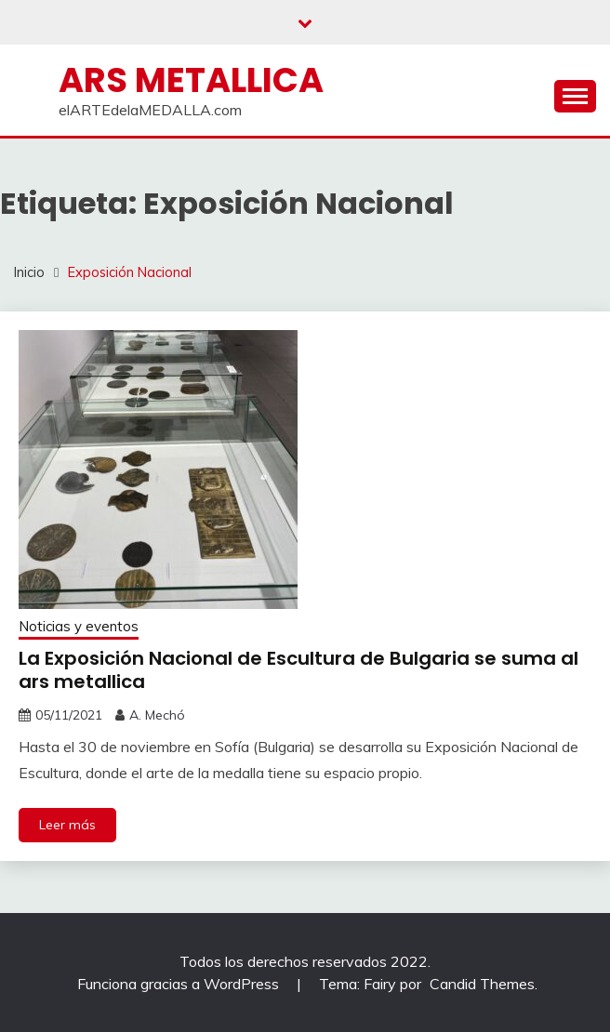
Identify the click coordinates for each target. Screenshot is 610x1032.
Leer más (67, 824)
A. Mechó (157, 715)
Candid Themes (482, 983)
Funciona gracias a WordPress (180, 983)
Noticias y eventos (79, 626)
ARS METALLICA (191, 80)
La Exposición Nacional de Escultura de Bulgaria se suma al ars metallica (298, 670)
